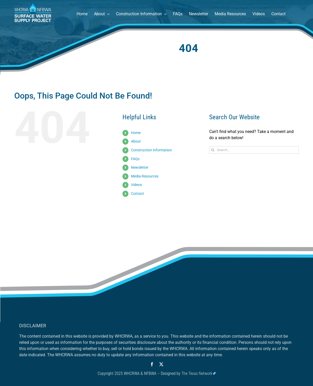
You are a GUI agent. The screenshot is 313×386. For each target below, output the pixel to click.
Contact (137, 193)
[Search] (213, 150)
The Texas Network (196, 373)
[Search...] (254, 150)
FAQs (135, 159)
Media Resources (144, 176)
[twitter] (161, 364)
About (136, 141)
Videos (136, 185)
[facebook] (152, 364)
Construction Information (151, 150)
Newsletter (139, 167)
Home (136, 133)
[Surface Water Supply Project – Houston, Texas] (33, 4)
